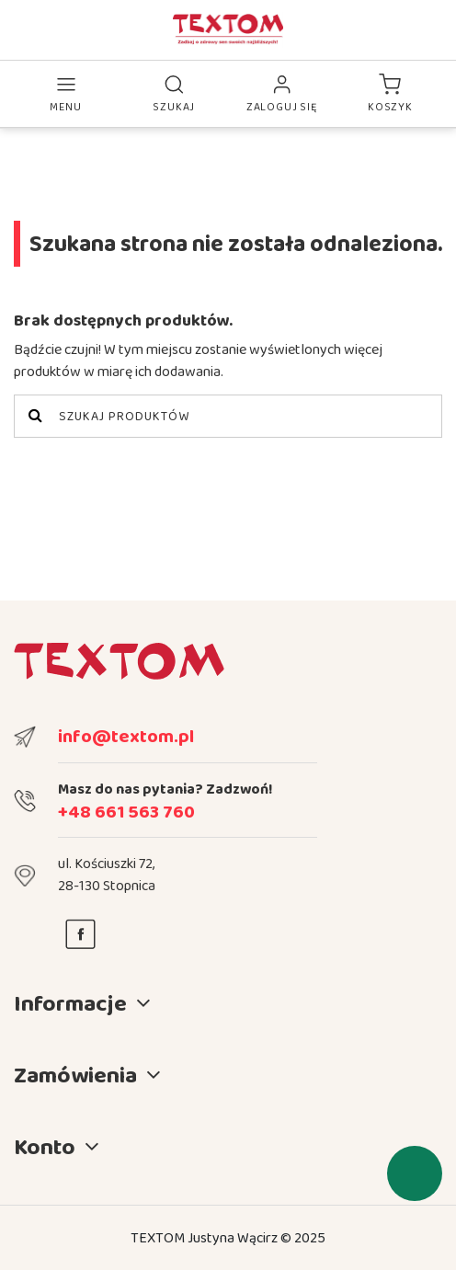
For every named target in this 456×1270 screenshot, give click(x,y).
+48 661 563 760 (126, 811)
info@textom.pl (126, 735)
